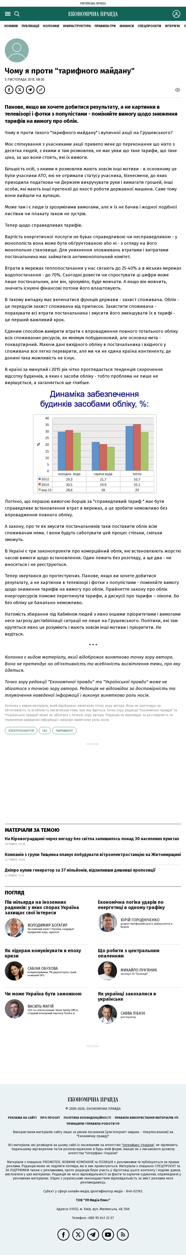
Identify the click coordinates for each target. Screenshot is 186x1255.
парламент (64, 730)
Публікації (30, 26)
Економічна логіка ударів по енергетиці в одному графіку (131, 904)
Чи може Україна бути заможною (43, 994)
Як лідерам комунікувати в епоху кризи (43, 953)
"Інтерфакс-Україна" (138, 1145)
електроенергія (21, 730)
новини (11, 26)
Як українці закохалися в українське (127, 996)
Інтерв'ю (172, 26)
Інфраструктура (77, 26)
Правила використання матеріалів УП (146, 1117)
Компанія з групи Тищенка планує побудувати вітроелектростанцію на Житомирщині (93, 854)
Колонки (51, 26)
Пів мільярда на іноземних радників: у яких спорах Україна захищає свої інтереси (42, 907)
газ (44, 730)
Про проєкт (50, 1117)
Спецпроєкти (149, 26)
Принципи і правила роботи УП (93, 1123)
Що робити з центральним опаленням (128, 953)
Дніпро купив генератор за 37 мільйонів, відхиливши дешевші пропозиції (80, 870)
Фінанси (126, 26)
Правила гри (105, 26)
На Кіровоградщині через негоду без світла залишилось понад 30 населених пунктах (92, 838)
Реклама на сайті (22, 1117)
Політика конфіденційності (87, 1117)
